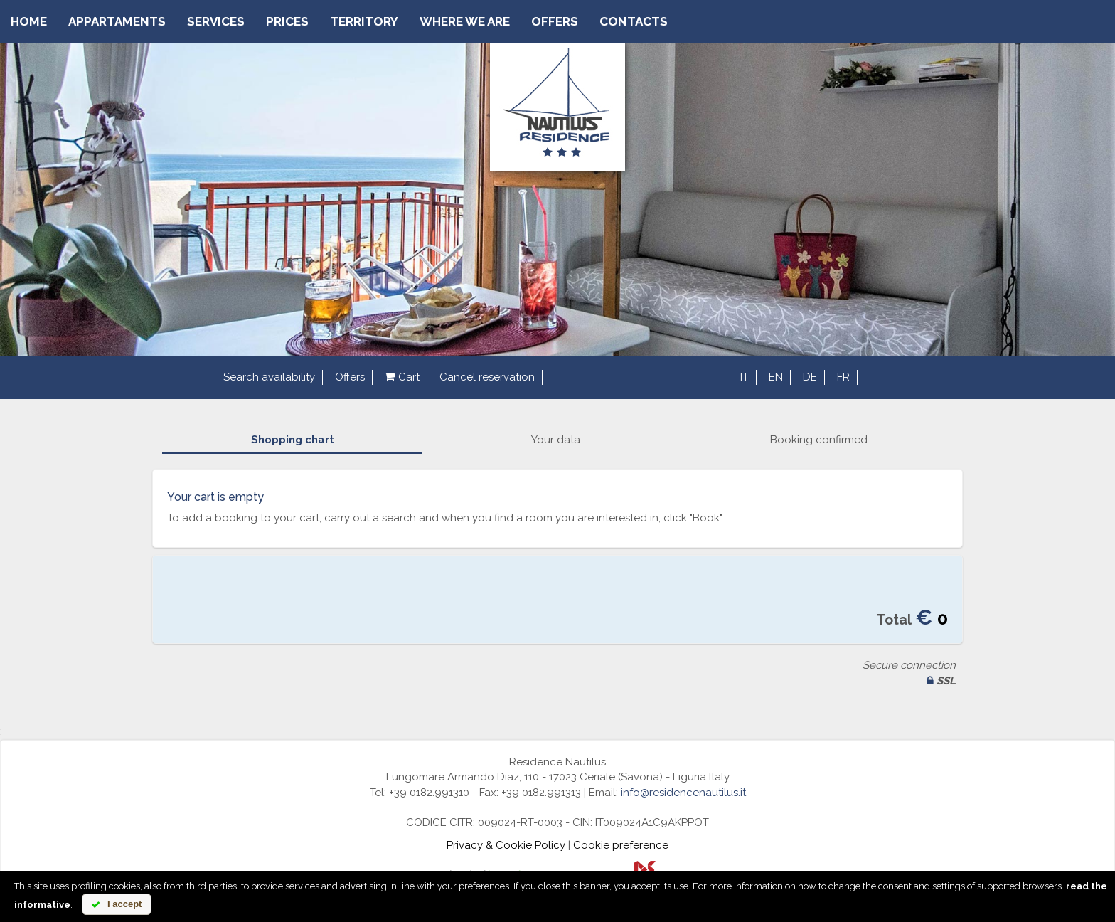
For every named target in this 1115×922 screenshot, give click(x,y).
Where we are (465, 21)
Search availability (269, 377)
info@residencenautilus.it (683, 792)
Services (216, 21)
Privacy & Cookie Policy (506, 845)
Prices (287, 21)
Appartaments (117, 21)
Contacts (633, 21)
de (810, 377)
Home (29, 21)
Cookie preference (620, 845)
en (776, 377)
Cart (402, 377)
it (744, 377)
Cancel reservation (487, 377)
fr (843, 377)
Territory (364, 21)
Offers (554, 21)
